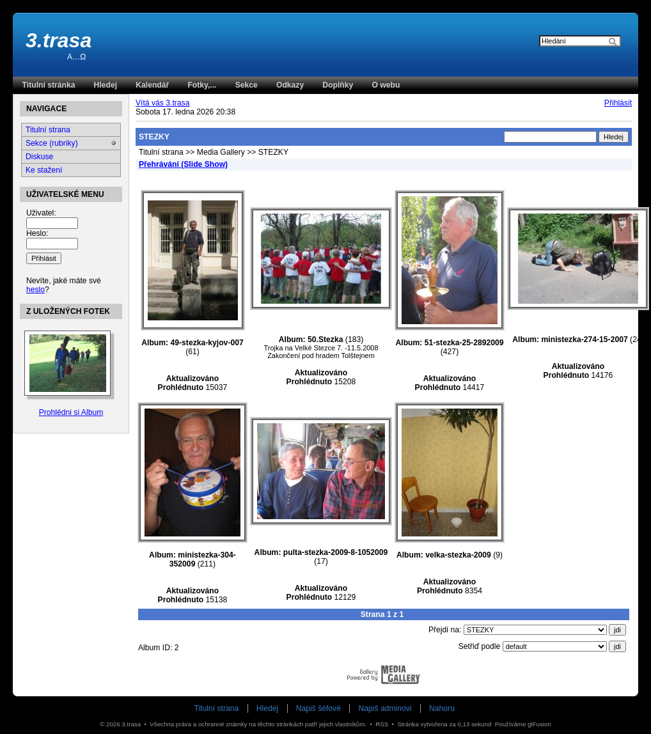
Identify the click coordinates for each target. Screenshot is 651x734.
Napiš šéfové (318, 708)
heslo (35, 289)
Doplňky (337, 85)
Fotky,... (201, 85)
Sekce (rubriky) (52, 143)
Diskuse (39, 156)
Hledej (105, 85)
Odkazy (290, 85)
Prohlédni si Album (71, 412)
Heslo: (37, 233)
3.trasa (58, 40)
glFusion (539, 724)
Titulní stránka (48, 85)
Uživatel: (41, 212)
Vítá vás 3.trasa (162, 102)
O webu (386, 85)
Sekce (246, 85)
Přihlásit (618, 102)
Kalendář (152, 85)
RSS (381, 724)
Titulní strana (161, 152)
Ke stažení (44, 170)
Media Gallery (221, 152)
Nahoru (442, 708)
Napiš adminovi (384, 708)
